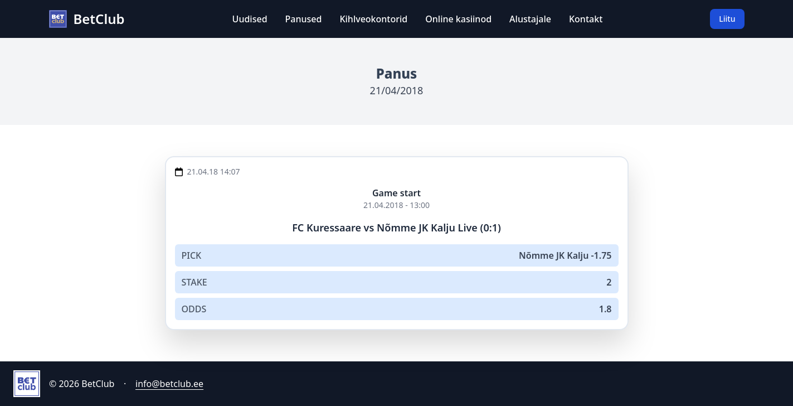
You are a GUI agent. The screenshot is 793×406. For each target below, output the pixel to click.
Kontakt (585, 19)
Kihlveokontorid (373, 19)
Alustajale (530, 19)
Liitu (727, 18)
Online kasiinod (458, 19)
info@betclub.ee (169, 384)
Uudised (249, 19)
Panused (303, 19)
